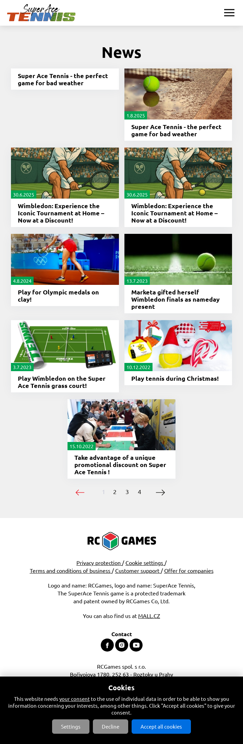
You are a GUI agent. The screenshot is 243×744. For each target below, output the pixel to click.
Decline (110, 726)
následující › (160, 492)
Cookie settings (145, 562)
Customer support (138, 570)
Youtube (136, 645)
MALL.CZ (149, 615)
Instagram (121, 645)
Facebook (107, 645)
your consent (74, 698)
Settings (71, 726)
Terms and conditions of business (71, 570)
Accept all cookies (161, 726)
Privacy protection (99, 562)
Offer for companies (189, 570)
